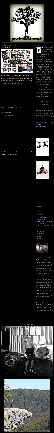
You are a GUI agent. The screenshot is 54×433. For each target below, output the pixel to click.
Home (17, 151)
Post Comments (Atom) (12, 154)
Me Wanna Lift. (41, 219)
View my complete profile (42, 96)
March (40, 214)
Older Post (31, 151)
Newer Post (3, 151)
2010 (38, 238)
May (40, 212)
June (40, 210)
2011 (38, 236)
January (41, 233)
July (40, 208)
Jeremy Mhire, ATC (48, 47)
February (41, 231)
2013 (38, 204)
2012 (38, 206)
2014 (38, 202)
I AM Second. (41, 229)
